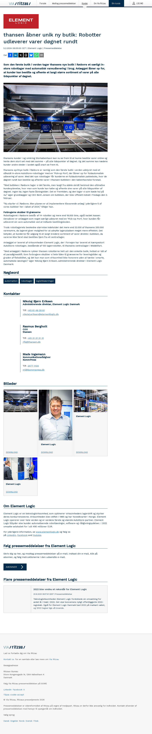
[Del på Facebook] (10, 55)
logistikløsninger (45, 281)
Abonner (15, 567)
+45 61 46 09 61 (36, 310)
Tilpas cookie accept (13, 694)
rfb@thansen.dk (31, 342)
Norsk (21, 721)
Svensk (29, 721)
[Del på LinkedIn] (15, 55)
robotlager (27, 281)
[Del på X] (20, 55)
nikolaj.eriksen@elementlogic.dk (41, 314)
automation (11, 281)
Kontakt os (8, 659)
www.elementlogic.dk (47, 532)
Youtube (37, 535)
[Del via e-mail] (41, 55)
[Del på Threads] (26, 55)
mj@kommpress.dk (33, 370)
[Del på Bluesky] (31, 55)
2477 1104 (33, 366)
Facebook (22, 535)
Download (12, 452)
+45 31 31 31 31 (36, 338)
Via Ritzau (54, 659)
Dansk (6, 721)
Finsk (35, 721)
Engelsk (14, 721)
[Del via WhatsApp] (36, 55)
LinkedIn (11, 535)
